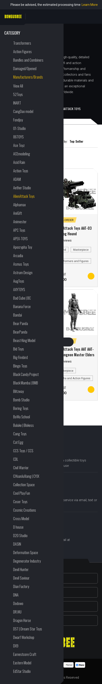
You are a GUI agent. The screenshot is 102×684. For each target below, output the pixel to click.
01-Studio (19, 128)
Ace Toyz (19, 145)
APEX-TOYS (20, 238)
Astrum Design (22, 272)
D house (18, 527)
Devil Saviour (21, 578)
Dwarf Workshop (23, 637)
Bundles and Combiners (28, 60)
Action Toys (20, 170)
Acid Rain (19, 162)
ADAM (17, 179)
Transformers (22, 43)
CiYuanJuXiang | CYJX (26, 476)
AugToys (18, 281)
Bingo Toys (20, 366)
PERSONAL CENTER (95, 16)
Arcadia (18, 255)
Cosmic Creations (24, 510)
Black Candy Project (26, 374)
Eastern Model (22, 662)
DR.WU (17, 612)
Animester (20, 221)
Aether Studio (22, 187)
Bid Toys (18, 349)
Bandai (17, 315)
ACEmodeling (21, 153)
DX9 (15, 646)
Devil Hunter (21, 569)
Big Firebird (20, 357)
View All (18, 86)
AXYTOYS (19, 289)
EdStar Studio (22, 671)
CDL (15, 459)
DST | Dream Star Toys (27, 629)
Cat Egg (18, 442)
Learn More (90, 4)
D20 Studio (20, 535)
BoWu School (21, 416)
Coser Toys (20, 501)
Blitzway (18, 391)
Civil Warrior (21, 467)
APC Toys (19, 230)
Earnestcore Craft (24, 654)
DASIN (17, 544)
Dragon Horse (22, 620)
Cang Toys (20, 433)
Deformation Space (25, 552)
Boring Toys (20, 408)
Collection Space (24, 484)
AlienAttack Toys (24, 196)
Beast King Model (24, 340)
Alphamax (19, 204)
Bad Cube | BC (22, 298)
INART (17, 103)
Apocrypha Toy (22, 247)
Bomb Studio (21, 399)
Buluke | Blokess (23, 425)
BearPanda (20, 332)
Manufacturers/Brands (28, 77)
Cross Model (21, 518)
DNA (16, 595)
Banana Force (22, 306)
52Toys (18, 94)
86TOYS (18, 137)
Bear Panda (20, 323)
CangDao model (23, 111)
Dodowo (18, 603)
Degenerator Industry (27, 561)
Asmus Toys (21, 264)
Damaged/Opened (24, 68)
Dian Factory (21, 586)
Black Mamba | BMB (25, 383)
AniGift (17, 213)
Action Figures (22, 51)
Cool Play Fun (21, 493)
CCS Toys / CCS (23, 450)
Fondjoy (18, 120)
